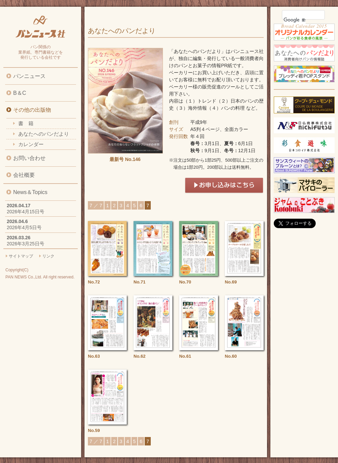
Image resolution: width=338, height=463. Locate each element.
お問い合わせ (29, 158)
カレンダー (31, 144)
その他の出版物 (32, 110)
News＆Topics (30, 192)
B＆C (19, 93)
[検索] (295, 20)
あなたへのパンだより (43, 134)
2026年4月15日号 (25, 211)
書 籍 (25, 123)
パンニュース (29, 76)
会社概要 (24, 175)
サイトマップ (21, 256)
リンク (48, 256)
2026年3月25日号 (25, 243)
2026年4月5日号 (24, 227)
